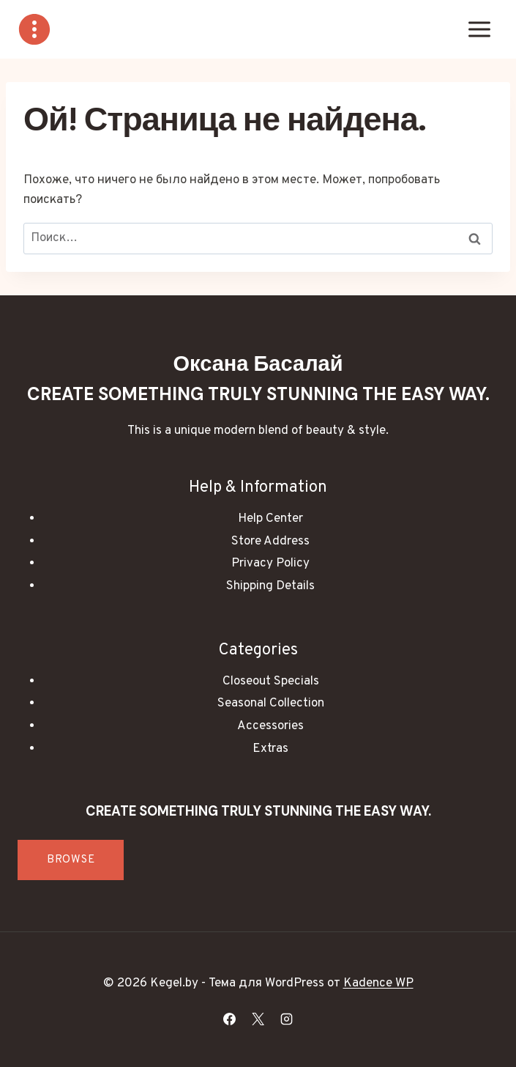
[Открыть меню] (479, 29)
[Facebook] (229, 1018)
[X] (258, 1018)
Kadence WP (378, 983)
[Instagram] (286, 1018)
